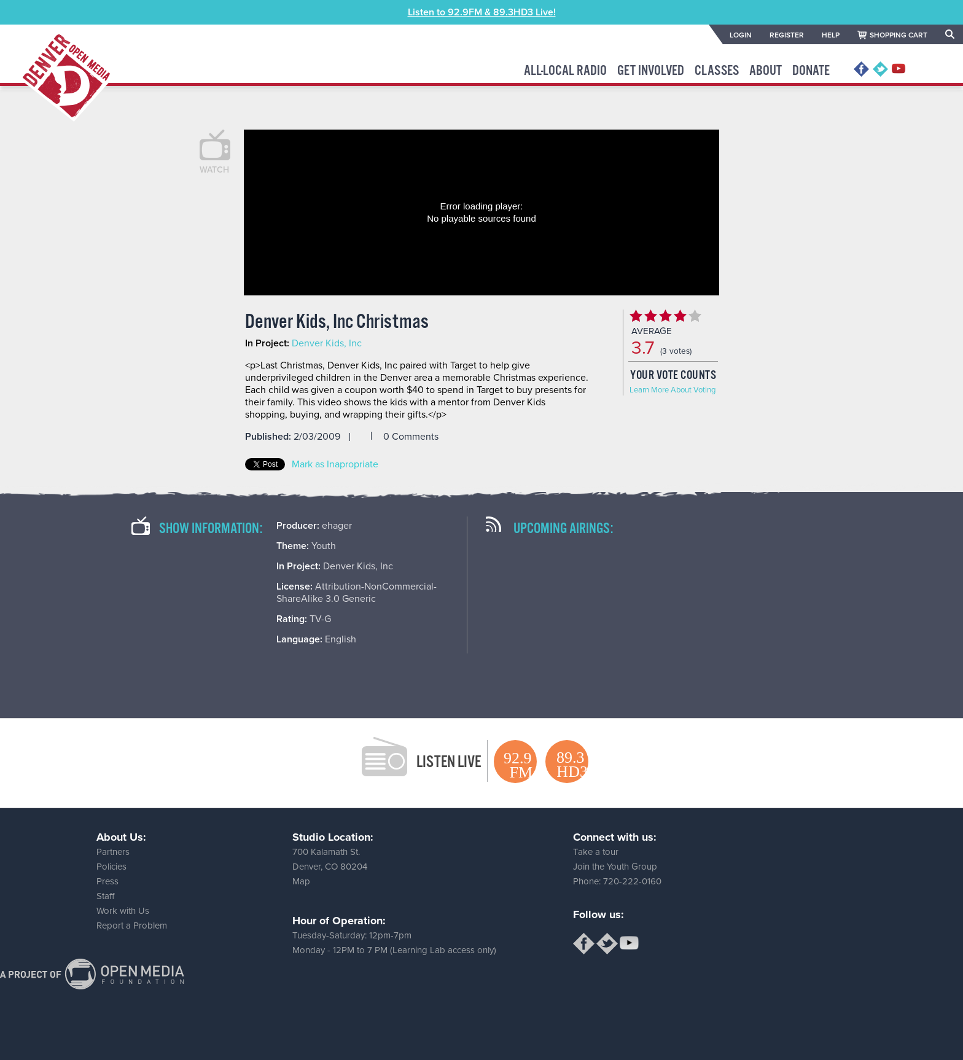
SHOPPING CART (898, 35)
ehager (337, 526)
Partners (113, 851)
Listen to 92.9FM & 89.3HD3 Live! (482, 12)
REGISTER (787, 35)
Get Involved (650, 71)
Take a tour (595, 851)
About (765, 71)
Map (301, 881)
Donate (811, 71)
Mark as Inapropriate (335, 464)
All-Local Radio (565, 71)
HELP (831, 35)
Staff (105, 896)
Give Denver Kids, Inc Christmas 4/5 (680, 316)
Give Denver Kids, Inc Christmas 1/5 (635, 316)
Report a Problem (131, 925)
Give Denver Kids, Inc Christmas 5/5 (694, 316)
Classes (717, 71)
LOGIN (741, 35)
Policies (111, 866)
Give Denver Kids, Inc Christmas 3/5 (665, 316)
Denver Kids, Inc (327, 343)
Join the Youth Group (615, 866)
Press (107, 881)
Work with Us (122, 910)
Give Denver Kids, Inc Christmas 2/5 (650, 316)
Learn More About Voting (672, 390)
